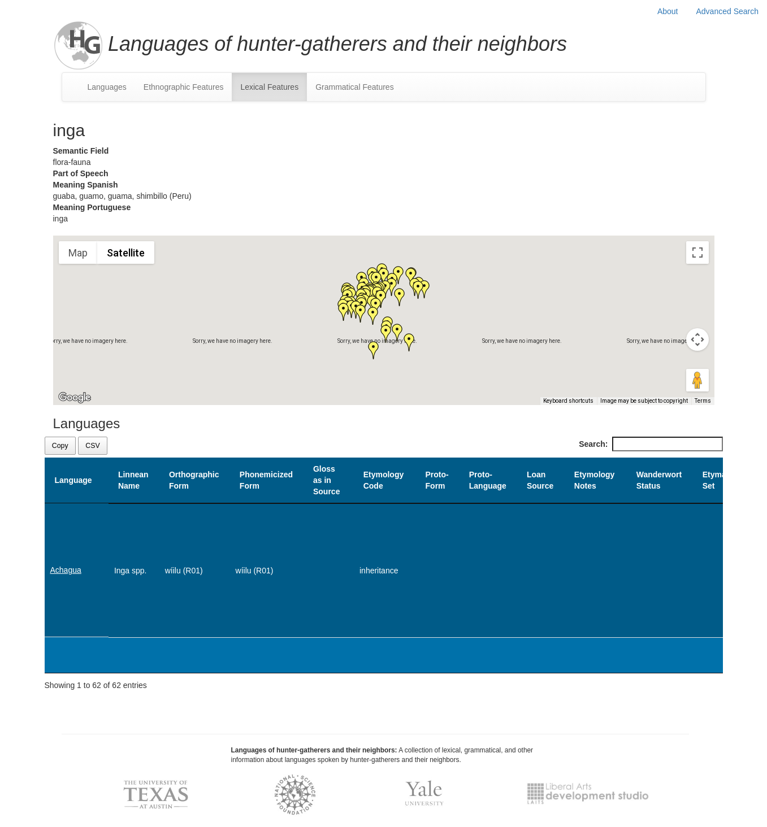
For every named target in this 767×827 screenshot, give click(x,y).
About (667, 11)
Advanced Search (727, 11)
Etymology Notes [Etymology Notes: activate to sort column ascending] (594, 480)
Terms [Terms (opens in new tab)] (703, 401)
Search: (650, 444)
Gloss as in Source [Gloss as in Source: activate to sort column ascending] (326, 480)
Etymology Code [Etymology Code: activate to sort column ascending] (383, 480)
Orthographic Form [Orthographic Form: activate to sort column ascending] (194, 480)
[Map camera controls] (697, 339)
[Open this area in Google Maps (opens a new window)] (74, 397)
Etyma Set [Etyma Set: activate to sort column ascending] (714, 480)
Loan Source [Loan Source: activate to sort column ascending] (540, 480)
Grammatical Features (354, 87)
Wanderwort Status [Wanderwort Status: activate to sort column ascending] (659, 480)
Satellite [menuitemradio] (126, 253)
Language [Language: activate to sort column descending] (73, 480)
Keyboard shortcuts (568, 401)
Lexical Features (269, 87)
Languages (107, 87)
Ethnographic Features (184, 87)
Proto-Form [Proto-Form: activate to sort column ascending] (437, 480)
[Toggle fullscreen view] (697, 252)
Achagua (65, 569)
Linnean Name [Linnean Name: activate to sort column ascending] (133, 480)
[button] (409, 342)
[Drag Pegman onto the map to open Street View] (697, 380)
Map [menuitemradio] (78, 253)
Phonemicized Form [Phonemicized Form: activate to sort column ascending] (266, 480)
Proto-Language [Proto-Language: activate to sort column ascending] (487, 480)
